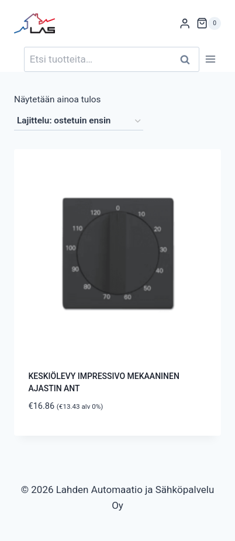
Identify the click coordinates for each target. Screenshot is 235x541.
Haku (188, 59)
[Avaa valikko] (210, 59)
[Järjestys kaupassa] (78, 121)
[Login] (185, 24)
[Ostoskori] (208, 23)
